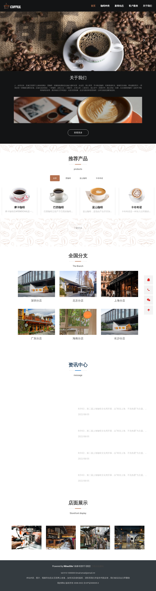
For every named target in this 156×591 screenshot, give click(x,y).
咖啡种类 (106, 6)
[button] (11, 40)
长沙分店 (119, 338)
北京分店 (78, 300)
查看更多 (78, 132)
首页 (94, 6)
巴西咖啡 (58, 207)
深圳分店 (36, 300)
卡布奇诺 (136, 207)
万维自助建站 (97, 566)
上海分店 (119, 300)
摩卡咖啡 (19, 207)
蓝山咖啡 (97, 207)
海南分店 (78, 338)
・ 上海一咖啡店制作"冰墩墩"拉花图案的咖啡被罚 (107, 403)
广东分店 (36, 338)
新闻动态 (120, 6)
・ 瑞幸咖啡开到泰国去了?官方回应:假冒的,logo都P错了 (111, 425)
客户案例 (134, 6)
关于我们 (148, 6)
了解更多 (78, 228)
